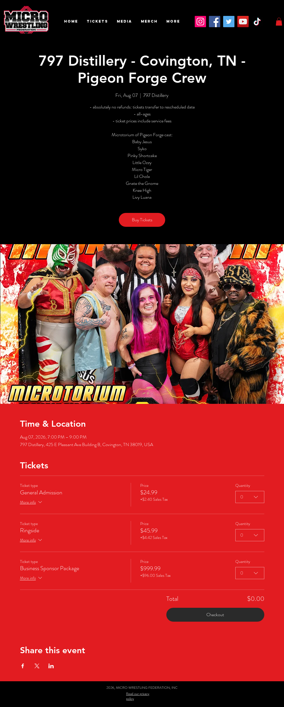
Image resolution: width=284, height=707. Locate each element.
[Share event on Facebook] (23, 666)
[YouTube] (243, 21)
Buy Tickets (142, 219)
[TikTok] (257, 21)
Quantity (242, 485)
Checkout (215, 614)
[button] (97, 21)
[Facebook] (214, 21)
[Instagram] (200, 21)
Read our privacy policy (137, 696)
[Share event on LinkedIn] (51, 666)
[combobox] (249, 497)
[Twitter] (228, 21)
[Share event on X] (37, 666)
